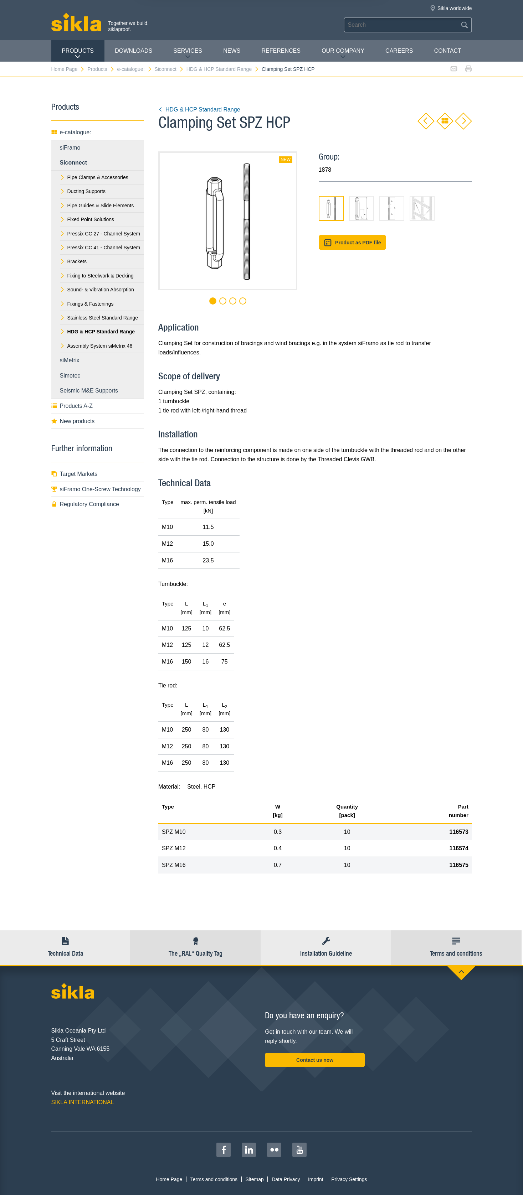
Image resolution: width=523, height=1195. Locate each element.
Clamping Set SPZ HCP (288, 69)
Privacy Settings (349, 1179)
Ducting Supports (83, 191)
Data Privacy (286, 1179)
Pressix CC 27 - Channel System (100, 234)
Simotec (70, 376)
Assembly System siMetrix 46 (96, 346)
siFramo (70, 148)
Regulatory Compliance (85, 504)
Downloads (133, 51)
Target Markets (74, 474)
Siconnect (169, 69)
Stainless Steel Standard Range (99, 318)
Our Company (343, 53)
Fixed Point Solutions (87, 219)
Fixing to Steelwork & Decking (97, 276)
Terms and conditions (213, 1179)
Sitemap (254, 1179)
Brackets (73, 261)
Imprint (315, 1179)
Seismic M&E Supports (89, 391)
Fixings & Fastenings (87, 304)
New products (73, 421)
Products (78, 53)
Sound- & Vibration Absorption (97, 289)
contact (447, 51)
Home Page (68, 69)
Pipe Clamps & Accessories (94, 177)
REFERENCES (281, 51)
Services (187, 53)
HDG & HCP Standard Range (222, 69)
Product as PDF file (352, 242)
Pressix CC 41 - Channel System (100, 247)
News (231, 51)
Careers (399, 51)
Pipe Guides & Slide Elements (97, 205)
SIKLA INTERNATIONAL (82, 1102)
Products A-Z (72, 406)
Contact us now (314, 1060)
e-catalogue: (134, 69)
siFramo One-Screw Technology (96, 489)
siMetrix (70, 360)
